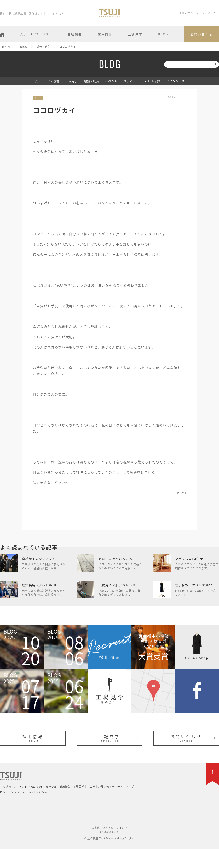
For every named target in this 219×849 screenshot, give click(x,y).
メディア (130, 81)
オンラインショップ (12, 792)
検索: (160, 64)
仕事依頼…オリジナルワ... (195, 585)
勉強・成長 (91, 81)
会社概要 (74, 34)
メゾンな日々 (175, 81)
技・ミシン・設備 (47, 81)
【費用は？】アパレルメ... (119, 585)
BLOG (163, 34)
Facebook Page (38, 792)
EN (182, 13)
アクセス (213, 13)
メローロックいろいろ (115, 558)
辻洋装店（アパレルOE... (41, 585)
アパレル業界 (151, 81)
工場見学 (135, 34)
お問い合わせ (202, 34)
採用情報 (105, 34)
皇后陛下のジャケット (38, 558)
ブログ (91, 787)
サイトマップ (196, 13)
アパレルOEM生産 (189, 558)
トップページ (8, 787)
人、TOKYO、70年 (36, 34)
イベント (111, 81)
